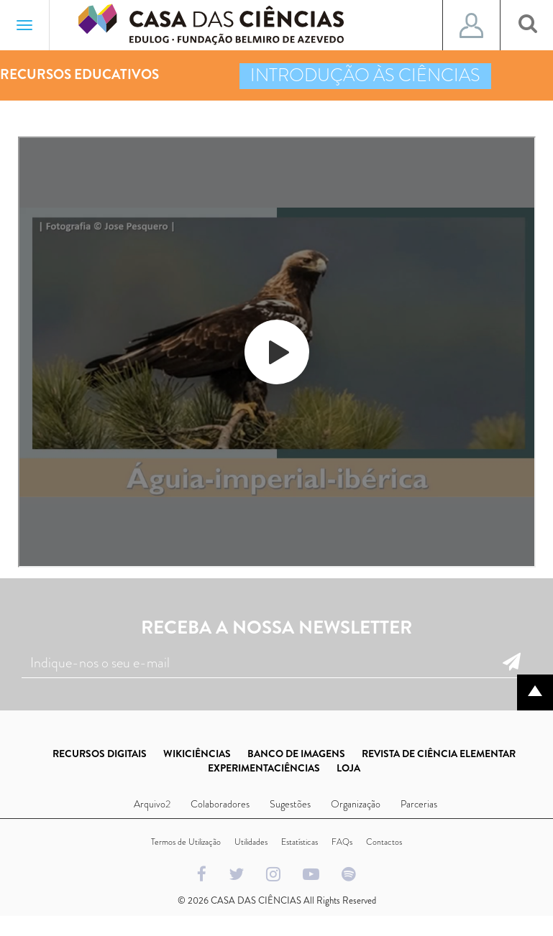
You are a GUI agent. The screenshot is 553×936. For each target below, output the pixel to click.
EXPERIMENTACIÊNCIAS (264, 768)
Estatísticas (299, 841)
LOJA (348, 768)
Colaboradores (220, 804)
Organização (355, 804)
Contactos (384, 841)
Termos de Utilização (186, 841)
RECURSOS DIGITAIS (99, 753)
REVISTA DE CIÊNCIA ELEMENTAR (439, 753)
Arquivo (149, 804)
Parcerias (419, 804)
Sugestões (290, 804)
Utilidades (251, 841)
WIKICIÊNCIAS (197, 753)
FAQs (342, 841)
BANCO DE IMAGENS (296, 753)
